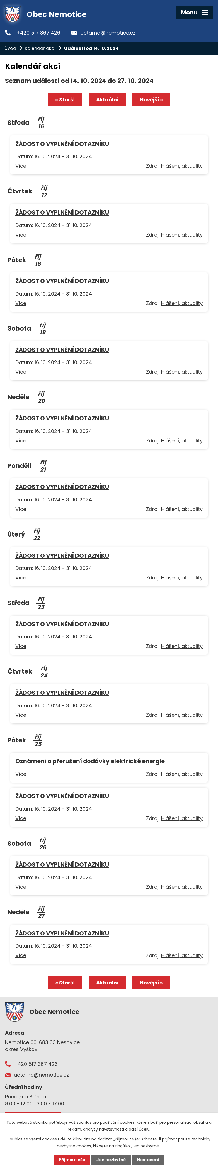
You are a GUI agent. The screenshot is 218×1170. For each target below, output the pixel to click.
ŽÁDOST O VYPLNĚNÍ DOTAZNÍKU (62, 144)
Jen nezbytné (111, 1159)
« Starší (65, 99)
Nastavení (148, 1159)
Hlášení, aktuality (182, 165)
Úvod (10, 48)
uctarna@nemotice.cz (108, 32)
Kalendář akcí (40, 48)
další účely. (139, 1129)
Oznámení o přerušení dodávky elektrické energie (90, 761)
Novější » (151, 99)
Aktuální (107, 99)
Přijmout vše (72, 1159)
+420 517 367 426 (38, 32)
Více (20, 165)
